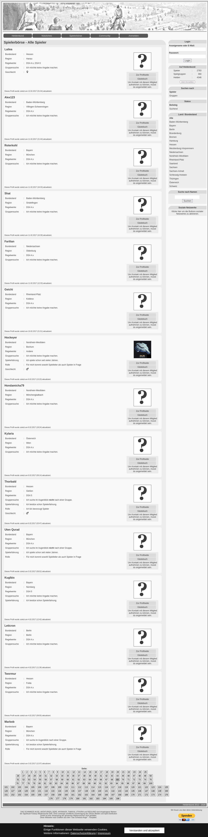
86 (73, 783)
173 (153, 795)
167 (113, 795)
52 (23, 779)
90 (95, 783)
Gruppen (173, 96)
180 (77, 798)
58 (57, 779)
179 (71, 798)
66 (101, 779)
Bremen (173, 137)
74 (145, 779)
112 (79, 787)
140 (99, 791)
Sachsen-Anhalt (176, 171)
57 (51, 779)
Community (104, 35)
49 (145, 776)
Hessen (172, 144)
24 (140, 772)
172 (146, 795)
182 (91, 798)
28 (29, 776)
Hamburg (173, 141)
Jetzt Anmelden (187, 82)
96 (128, 783)
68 (112, 779)
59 (62, 779)
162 (79, 795)
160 (66, 795)
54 (34, 779)
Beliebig (173, 105)
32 (51, 776)
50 (151, 776)
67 (106, 779)
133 (53, 791)
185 (111, 798)
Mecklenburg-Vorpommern (181, 148)
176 (51, 798)
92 (106, 783)
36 (73, 776)
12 (73, 772)
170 (133, 795)
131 (39, 791)
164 (93, 795)
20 (118, 772)
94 (117, 783)
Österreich (174, 182)
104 (26, 787)
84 (62, 783)
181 (84, 798)
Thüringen (174, 178)
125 (166, 787)
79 (34, 783)
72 (134, 779)
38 (84, 776)
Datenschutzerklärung (83, 833)
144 (126, 791)
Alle (171, 118)
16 (96, 772)
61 (73, 779)
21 (123, 772)
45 (123, 776)
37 (79, 776)
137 (79, 791)
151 (6, 795)
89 (89, 783)
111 (73, 787)
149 (159, 791)
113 (86, 787)
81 (45, 783)
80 (39, 783)
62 (79, 779)
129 (26, 791)
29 (34, 776)
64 (90, 779)
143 (119, 791)
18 (107, 772)
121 (139, 787)
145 (133, 791)
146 (139, 791)
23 (134, 772)
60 (68, 779)
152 (12, 795)
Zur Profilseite (142, 75)
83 (56, 783)
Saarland (173, 163)
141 (106, 791)
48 (139, 776)
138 (86, 791)
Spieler (172, 92)
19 (112, 772)
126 (6, 791)
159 (59, 795)
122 (146, 787)
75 (151, 779)
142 (113, 791)
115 (99, 787)
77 (23, 783)
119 (126, 787)
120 (133, 787)
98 (139, 783)
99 (144, 783)
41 (101, 776)
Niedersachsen (176, 152)
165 (99, 795)
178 (64, 798)
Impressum (104, 833)
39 (90, 776)
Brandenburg (175, 133)
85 (67, 783)
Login (187, 60)
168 (119, 795)
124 (159, 787)
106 (39, 787)
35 (68, 776)
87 (78, 783)
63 (84, 779)
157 (46, 795)
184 (104, 798)
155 (32, 795)
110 (66, 787)
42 (106, 776)
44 (117, 776)
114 (93, 787)
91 (100, 783)
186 (118, 798)
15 (90, 772)
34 (62, 776)
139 (93, 791)
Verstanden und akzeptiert (144, 830)
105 (32, 787)
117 (113, 787)
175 (166, 795)
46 (128, 776)
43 (112, 776)
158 (53, 795)
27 (23, 776)
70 (123, 779)
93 (111, 783)
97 (133, 783)
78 (28, 783)
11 (68, 772)
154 (26, 795)
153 (19, 795)
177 (57, 798)
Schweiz (173, 186)
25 (145, 772)
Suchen (187, 201)
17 (101, 772)
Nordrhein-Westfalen (178, 156)
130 (32, 791)
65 (95, 779)
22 (129, 772)
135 (66, 791)
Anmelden (134, 35)
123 (153, 787)
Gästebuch (142, 79)
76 (17, 783)
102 (12, 787)
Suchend (173, 109)
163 (86, 795)
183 (97, 798)
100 (150, 783)
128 (19, 791)
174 (159, 795)
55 (40, 779)
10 (62, 772)
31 (45, 776)
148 (153, 791)
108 (53, 787)
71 (128, 779)
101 (6, 787)
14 (84, 772)
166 (106, 795)
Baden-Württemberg (178, 122)
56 (45, 779)
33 (57, 776)
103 (19, 787)
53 (29, 779)
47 (134, 776)
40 (95, 776)
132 (46, 791)
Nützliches (47, 35)
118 (119, 787)
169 (126, 795)
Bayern (172, 125)
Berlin (172, 129)
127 (12, 791)
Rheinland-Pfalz (176, 160)
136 (73, 791)
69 (117, 779)
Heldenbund (18, 35)
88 (84, 783)
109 (59, 787)
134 (59, 791)
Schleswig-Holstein (178, 175)
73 (139, 779)
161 (73, 795)
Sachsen (173, 167)
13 (79, 772)
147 (146, 791)
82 (50, 783)
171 (139, 795)
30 (40, 776)
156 (39, 795)
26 (18, 776)
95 (122, 783)
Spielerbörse (76, 35)
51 (18, 779)
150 (166, 791)
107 (46, 787)
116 (106, 787)
